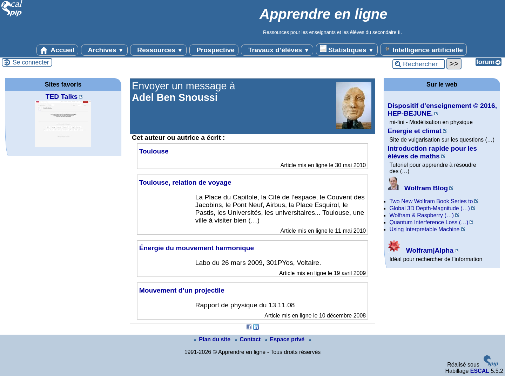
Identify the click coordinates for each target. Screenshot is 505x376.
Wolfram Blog (418, 188)
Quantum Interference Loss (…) (428, 222)
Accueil (57, 50)
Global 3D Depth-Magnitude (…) (429, 208)
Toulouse (154, 151)
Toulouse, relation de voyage (185, 182)
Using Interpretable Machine (424, 229)
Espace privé (285, 339)
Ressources (158, 50)
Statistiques (347, 49)
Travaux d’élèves (277, 50)
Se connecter (31, 62)
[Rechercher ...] (418, 64)
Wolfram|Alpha (420, 250)
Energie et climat (415, 131)
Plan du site (213, 339)
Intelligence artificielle (423, 49)
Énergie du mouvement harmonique (196, 248)
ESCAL (479, 371)
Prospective (214, 50)
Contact (248, 339)
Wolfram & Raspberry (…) (421, 215)
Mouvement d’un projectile (181, 290)
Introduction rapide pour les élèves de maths (432, 152)
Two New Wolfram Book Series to (431, 201)
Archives (104, 50)
